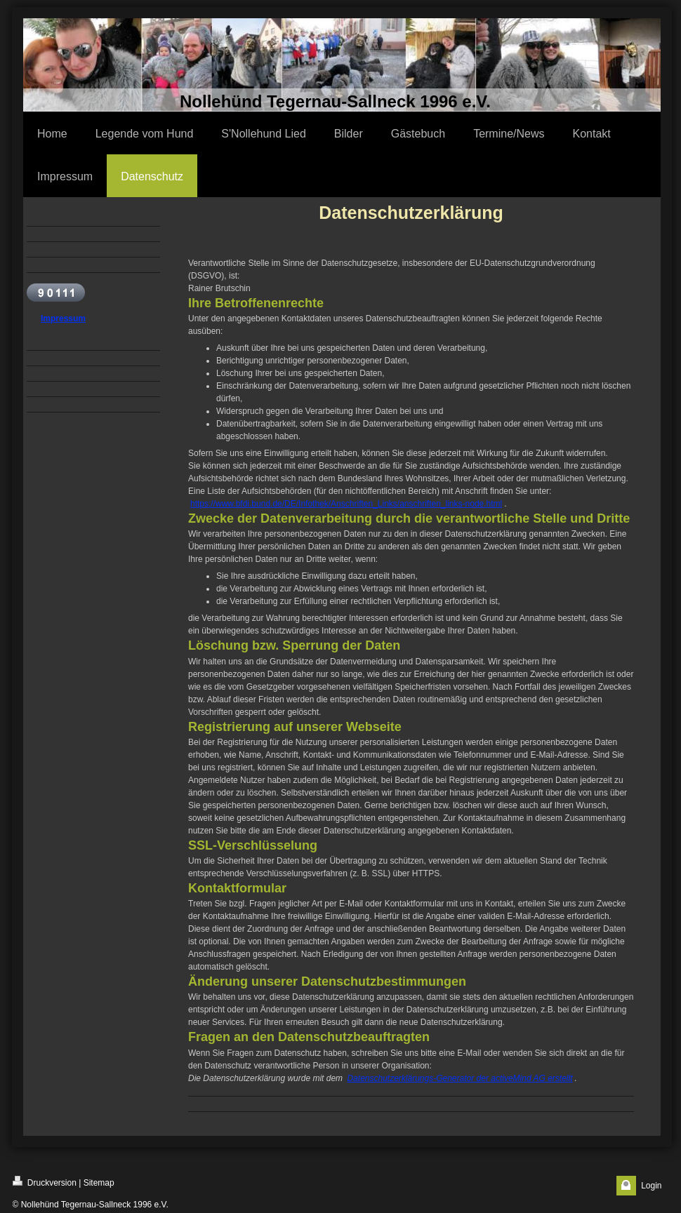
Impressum (63, 318)
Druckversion (45, 1182)
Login (651, 1186)
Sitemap (99, 1183)
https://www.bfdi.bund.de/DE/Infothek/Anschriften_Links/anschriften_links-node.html (346, 504)
